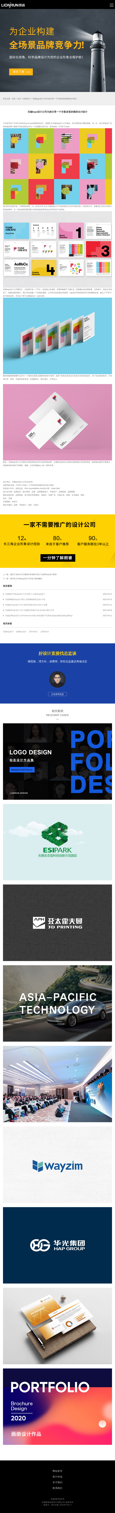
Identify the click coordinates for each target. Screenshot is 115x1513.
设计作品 (57, 1477)
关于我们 (57, 1482)
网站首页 (57, 1471)
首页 (14, 99)
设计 (19, 99)
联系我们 (57, 1488)
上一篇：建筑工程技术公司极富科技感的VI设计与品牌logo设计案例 (30, 574)
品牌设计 (26, 99)
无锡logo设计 (8, 632)
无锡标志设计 (21, 632)
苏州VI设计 (33, 632)
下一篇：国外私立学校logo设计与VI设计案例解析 (22, 579)
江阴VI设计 (44, 632)
